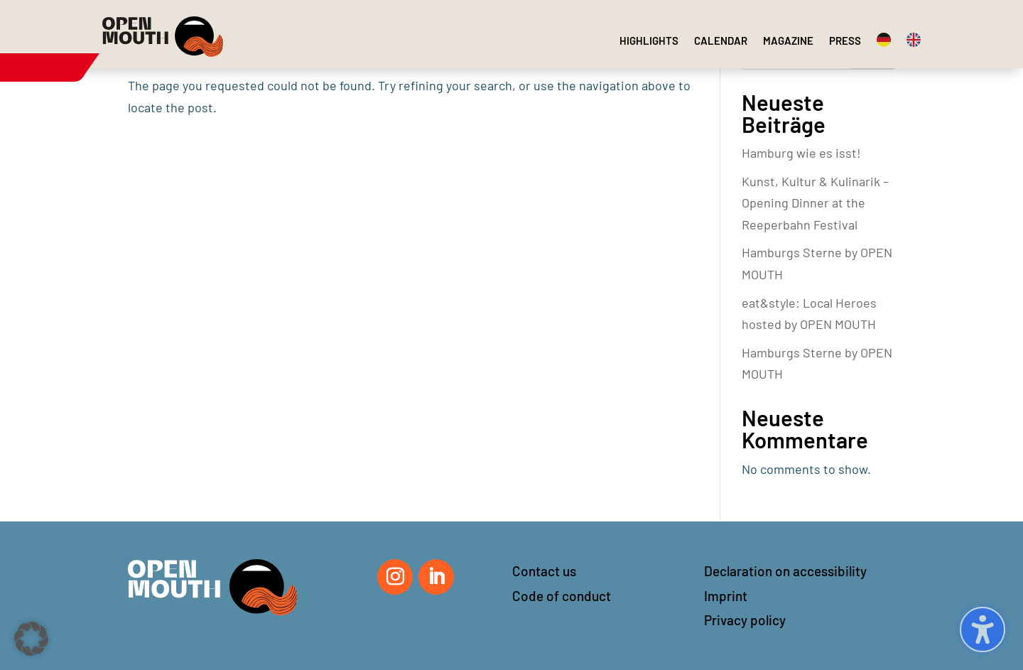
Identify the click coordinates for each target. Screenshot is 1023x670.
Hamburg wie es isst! (801, 153)
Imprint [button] (725, 596)
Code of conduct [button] (561, 596)
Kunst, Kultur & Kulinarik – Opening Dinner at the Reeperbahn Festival (815, 202)
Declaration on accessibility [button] (785, 571)
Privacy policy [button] (745, 620)
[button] (31, 638)
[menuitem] (648, 40)
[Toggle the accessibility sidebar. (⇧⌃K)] (982, 629)
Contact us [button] (544, 571)
